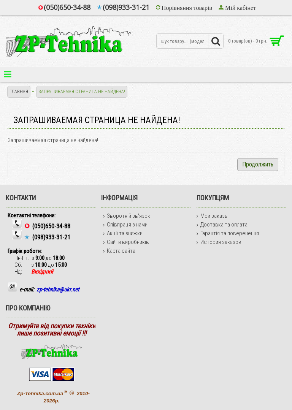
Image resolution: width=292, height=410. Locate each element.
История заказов (219, 242)
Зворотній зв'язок (126, 215)
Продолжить (257, 164)
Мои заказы (213, 215)
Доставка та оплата (222, 224)
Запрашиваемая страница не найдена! (81, 91)
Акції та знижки (123, 233)
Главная (19, 91)
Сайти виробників (126, 242)
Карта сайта (119, 250)
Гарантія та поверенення (228, 233)
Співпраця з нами (125, 224)
